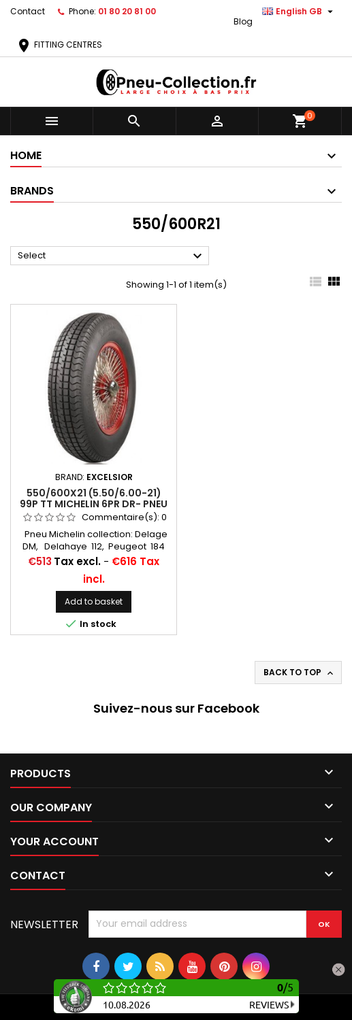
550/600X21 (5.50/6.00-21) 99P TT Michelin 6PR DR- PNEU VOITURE (93, 504)
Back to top (299, 672)
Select (112, 256)
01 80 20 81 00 (127, 11)
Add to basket (94, 601)
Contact (27, 11)
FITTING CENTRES (59, 44)
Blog (243, 21)
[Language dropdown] (299, 11)
